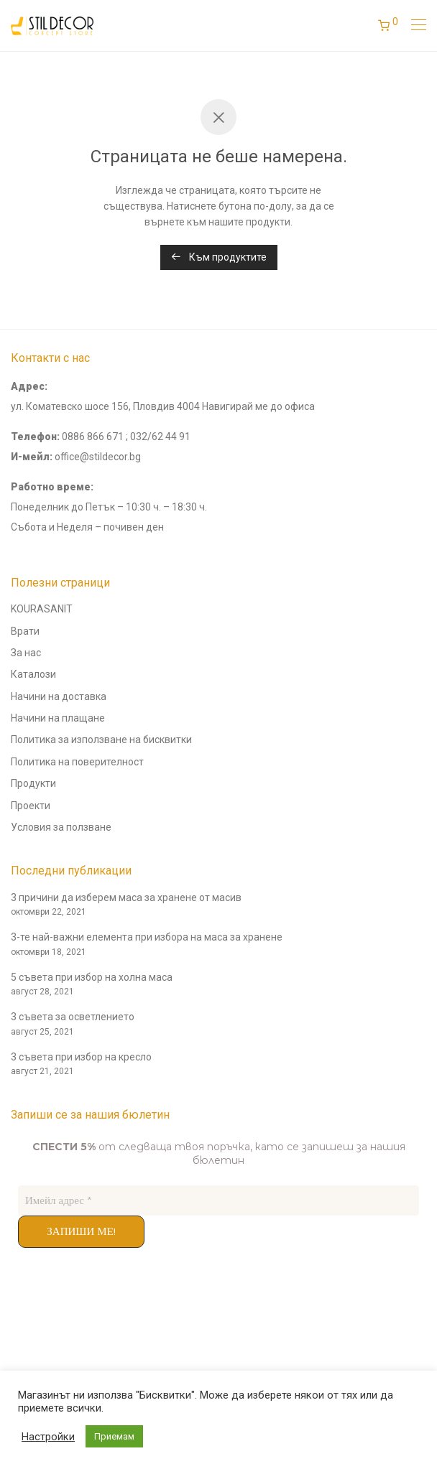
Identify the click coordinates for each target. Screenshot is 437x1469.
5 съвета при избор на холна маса (91, 977)
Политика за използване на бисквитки (101, 739)
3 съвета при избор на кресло (81, 1057)
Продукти (33, 783)
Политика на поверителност (77, 762)
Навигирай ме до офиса (258, 406)
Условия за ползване (61, 827)
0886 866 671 (93, 436)
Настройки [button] (48, 1436)
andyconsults (41, 1322)
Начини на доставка (58, 696)
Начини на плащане (58, 718)
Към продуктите (219, 257)
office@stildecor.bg (98, 456)
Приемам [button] (114, 1436)
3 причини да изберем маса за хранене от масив (126, 897)
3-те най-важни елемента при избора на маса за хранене (146, 937)
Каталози (33, 674)
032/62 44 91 (160, 436)
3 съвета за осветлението (72, 1016)
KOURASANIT (42, 609)
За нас (26, 652)
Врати (25, 631)
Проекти (30, 805)
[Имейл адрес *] (218, 1200)
